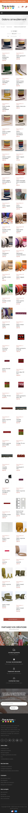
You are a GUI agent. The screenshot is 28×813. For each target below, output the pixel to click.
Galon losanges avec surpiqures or (20, 182)
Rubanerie (9, 27)
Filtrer (14, 31)
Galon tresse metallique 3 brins (20, 82)
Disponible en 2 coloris (19, 79)
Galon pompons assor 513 (21, 396)
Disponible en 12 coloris (19, 104)
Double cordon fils (6, 277)
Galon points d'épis (6, 325)
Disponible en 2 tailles (5, 536)
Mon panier (3, 794)
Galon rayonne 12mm (20, 539)
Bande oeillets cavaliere (6, 491)
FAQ (2, 757)
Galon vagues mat (20, 157)
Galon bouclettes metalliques (19, 133)
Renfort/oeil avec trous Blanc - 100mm (20, 512)
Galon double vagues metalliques (6, 107)
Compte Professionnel (6, 768)
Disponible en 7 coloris (5, 79)
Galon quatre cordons (20, 301)
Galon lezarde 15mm (6, 369)
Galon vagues (6, 206)
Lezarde (4, 562)
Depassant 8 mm (20, 467)
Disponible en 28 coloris (6, 227)
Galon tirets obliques (19, 230)
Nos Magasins (4, 780)
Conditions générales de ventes (8, 754)
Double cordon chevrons (6, 230)
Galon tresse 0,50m (20, 325)
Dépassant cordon (5, 254)
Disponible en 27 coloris (6, 560)
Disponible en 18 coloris (19, 53)
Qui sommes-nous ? (6, 778)
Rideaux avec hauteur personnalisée (10, 770)
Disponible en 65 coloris (20, 227)
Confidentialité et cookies (7, 759)
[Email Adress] (14, 703)
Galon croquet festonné (6, 132)
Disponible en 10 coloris (5, 53)
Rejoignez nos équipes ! (6, 784)
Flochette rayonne (5, 349)
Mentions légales (5, 752)
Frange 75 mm (6, 396)
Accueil (3, 27)
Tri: (8, 36)
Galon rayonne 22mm (6, 420)
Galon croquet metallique (6, 157)
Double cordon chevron (6, 515)
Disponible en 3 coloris (19, 417)
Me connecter (4, 792)
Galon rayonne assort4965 (6, 444)
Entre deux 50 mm (20, 372)
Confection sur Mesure (6, 766)
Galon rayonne (20, 491)
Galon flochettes (19, 206)
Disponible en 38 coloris (6, 582)
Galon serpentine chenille (5, 57)
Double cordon (6, 301)
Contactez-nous (5, 748)
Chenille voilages (18, 420)
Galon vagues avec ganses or (6, 181)
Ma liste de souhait (5, 796)
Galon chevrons (20, 106)
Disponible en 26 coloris (6, 512)
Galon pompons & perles (21, 349)
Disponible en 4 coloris (5, 393)
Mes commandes (5, 798)
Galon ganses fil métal (20, 56)
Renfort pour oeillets (6, 539)
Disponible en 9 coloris (19, 465)
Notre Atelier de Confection (7, 782)
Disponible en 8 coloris (5, 129)
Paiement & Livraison (6, 750)
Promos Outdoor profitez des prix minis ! (14, 1)
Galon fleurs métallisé (5, 81)
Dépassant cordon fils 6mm (21, 254)
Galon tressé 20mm (20, 585)
